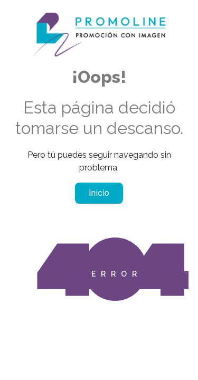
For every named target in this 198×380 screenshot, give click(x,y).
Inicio (99, 193)
